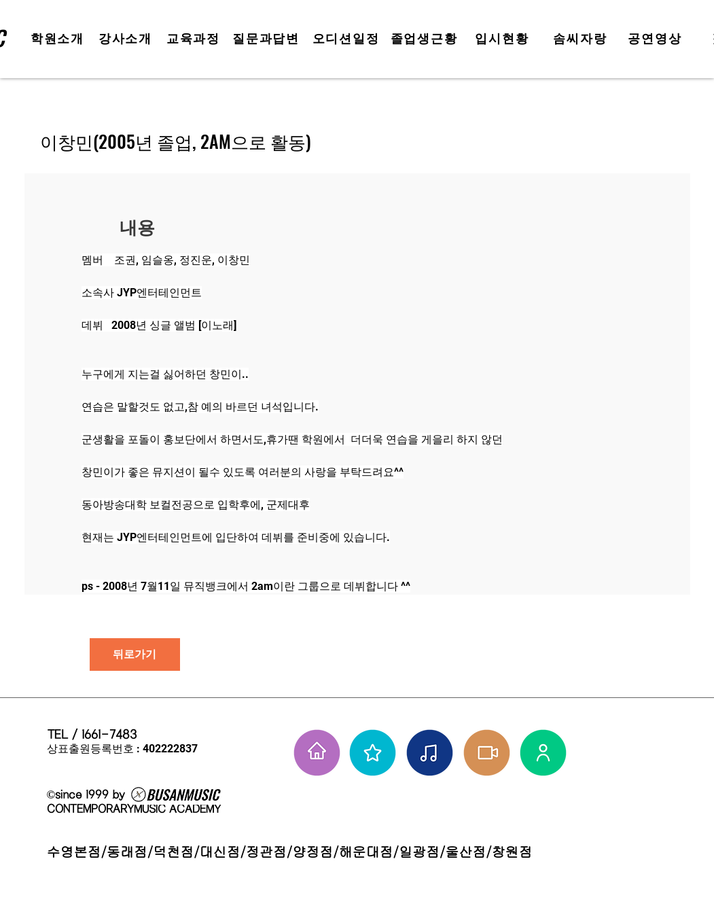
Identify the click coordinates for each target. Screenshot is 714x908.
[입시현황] (504, 38)
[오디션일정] (347, 38)
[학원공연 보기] (486, 752)
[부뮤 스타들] (372, 752)
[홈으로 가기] (316, 752)
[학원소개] (59, 38)
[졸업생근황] (426, 38)
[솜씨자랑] (582, 38)
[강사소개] (127, 38)
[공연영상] (657, 38)
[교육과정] (195, 38)
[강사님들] (543, 752)
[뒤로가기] (135, 654)
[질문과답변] (267, 38)
